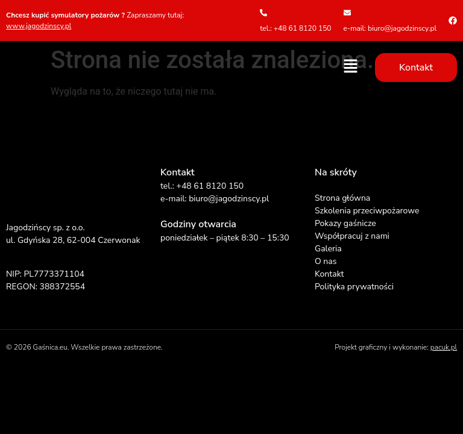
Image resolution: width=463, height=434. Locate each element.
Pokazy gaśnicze (345, 223)
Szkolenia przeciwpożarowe (367, 210)
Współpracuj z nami (352, 236)
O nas (325, 261)
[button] (351, 67)
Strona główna (342, 198)
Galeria (328, 248)
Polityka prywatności (354, 286)
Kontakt (329, 274)
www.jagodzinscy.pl (38, 26)
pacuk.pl (443, 347)
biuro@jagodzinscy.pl (229, 198)
